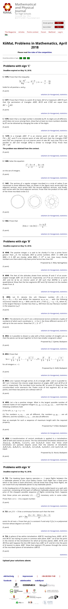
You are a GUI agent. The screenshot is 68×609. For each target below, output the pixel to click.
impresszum (28, 576)
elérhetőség (9, 576)
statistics (63, 554)
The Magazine (10, 32)
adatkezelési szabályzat (32, 580)
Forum (43, 32)
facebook (7, 580)
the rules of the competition (40, 52)
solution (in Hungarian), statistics (54, 94)
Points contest (32, 32)
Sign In (59, 22)
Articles (21, 32)
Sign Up (59, 27)
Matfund (52, 32)
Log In (60, 32)
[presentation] (35, 82)
